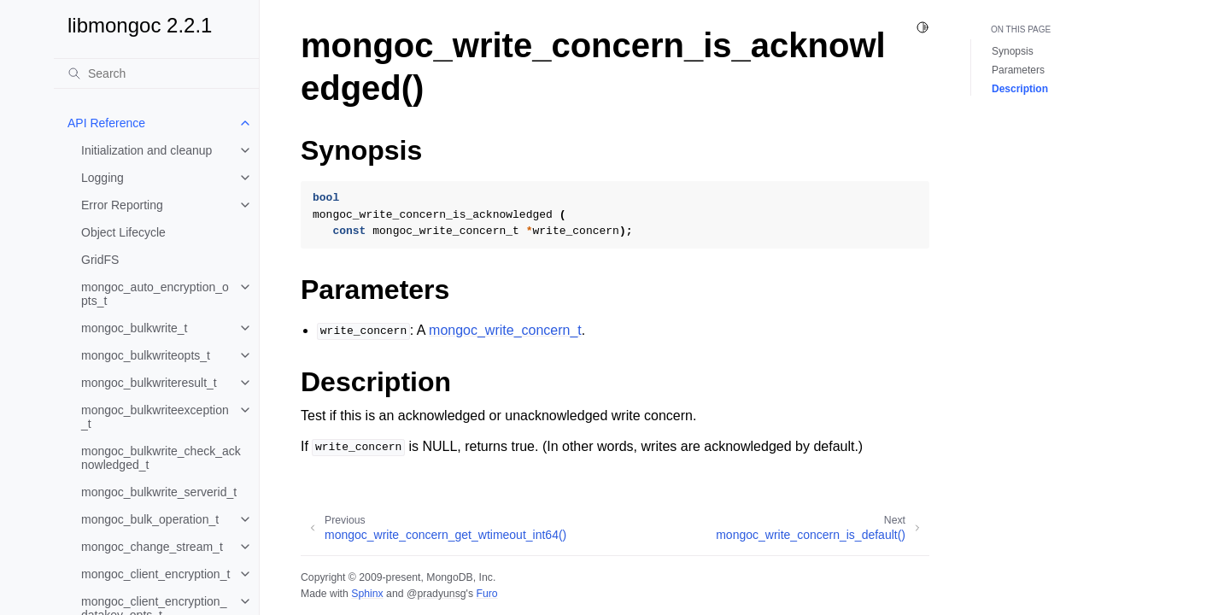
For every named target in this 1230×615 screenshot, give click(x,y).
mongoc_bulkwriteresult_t (149, 383)
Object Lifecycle (123, 232)
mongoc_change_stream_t (152, 547)
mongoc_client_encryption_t (155, 574)
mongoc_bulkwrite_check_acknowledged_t (161, 458)
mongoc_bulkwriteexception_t (155, 416)
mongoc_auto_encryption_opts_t (155, 294)
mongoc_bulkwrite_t (134, 328)
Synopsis (1013, 51)
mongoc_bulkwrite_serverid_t (159, 492)
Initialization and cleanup (146, 150)
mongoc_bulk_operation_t (150, 519)
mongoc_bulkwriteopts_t (145, 355)
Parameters (1018, 70)
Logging (102, 177)
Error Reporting (122, 205)
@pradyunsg (436, 594)
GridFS (100, 259)
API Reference (106, 123)
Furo (486, 594)
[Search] (156, 73)
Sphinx (367, 594)
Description (1020, 89)
